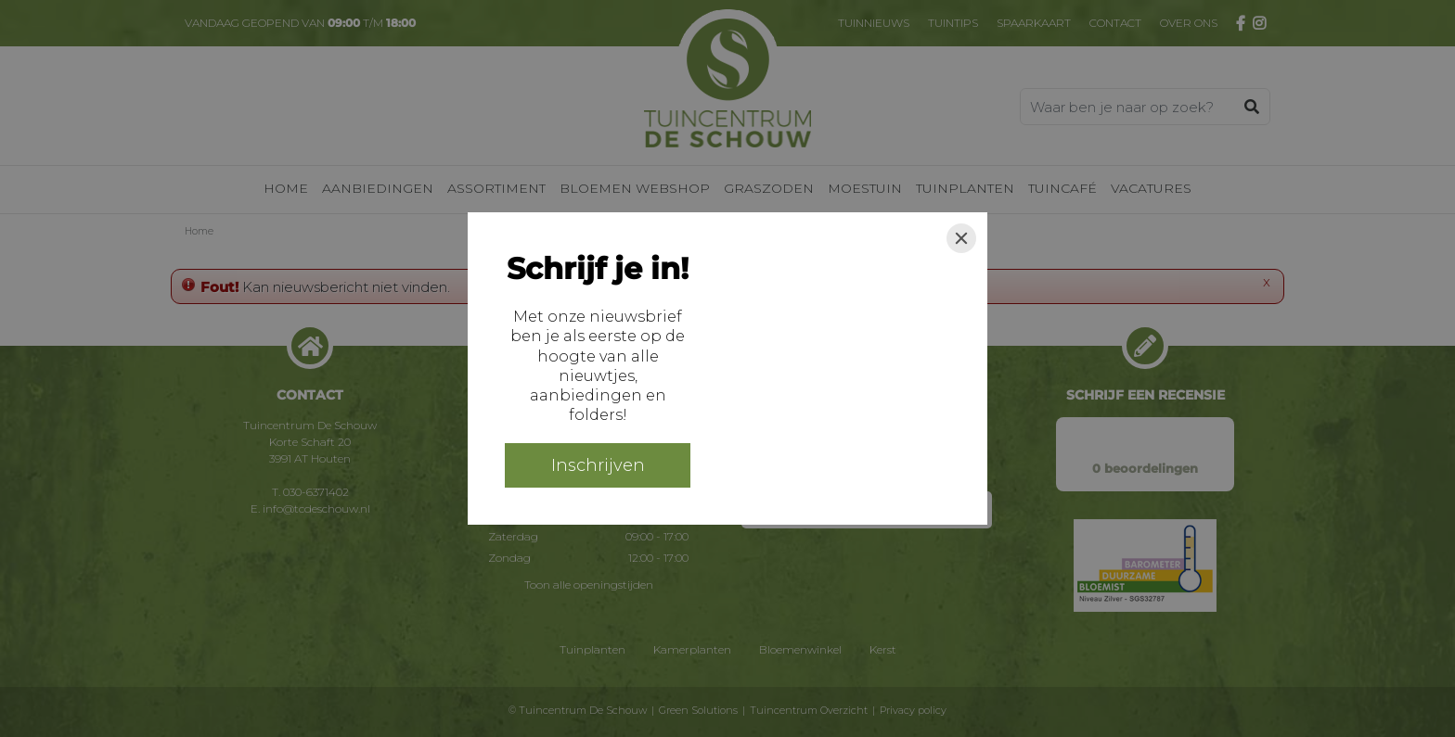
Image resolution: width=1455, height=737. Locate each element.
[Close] (961, 238)
